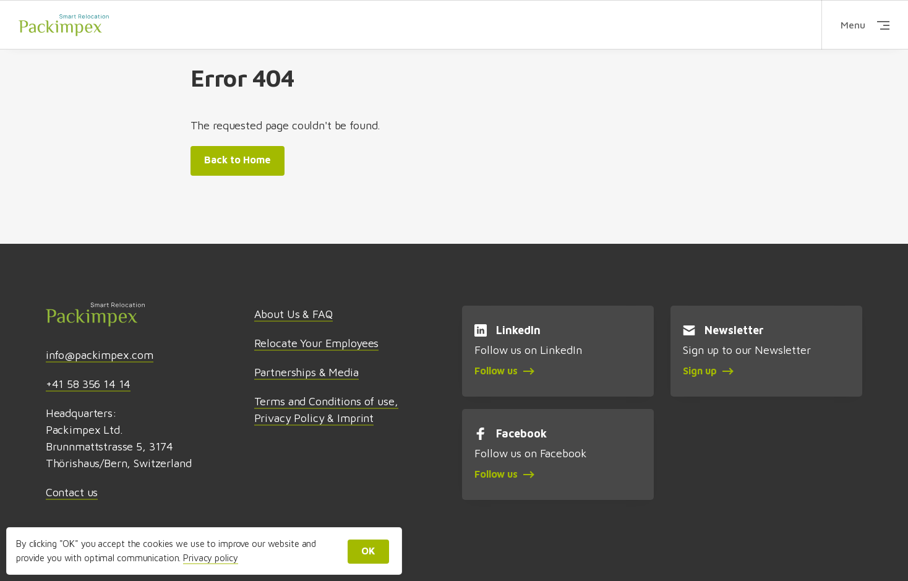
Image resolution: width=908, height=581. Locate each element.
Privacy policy (210, 558)
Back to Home (237, 159)
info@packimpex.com (99, 354)
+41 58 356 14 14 (88, 383)
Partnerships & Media (306, 372)
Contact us (72, 492)
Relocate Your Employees (316, 343)
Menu (865, 24)
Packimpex (64, 24)
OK (368, 550)
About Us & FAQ (293, 314)
